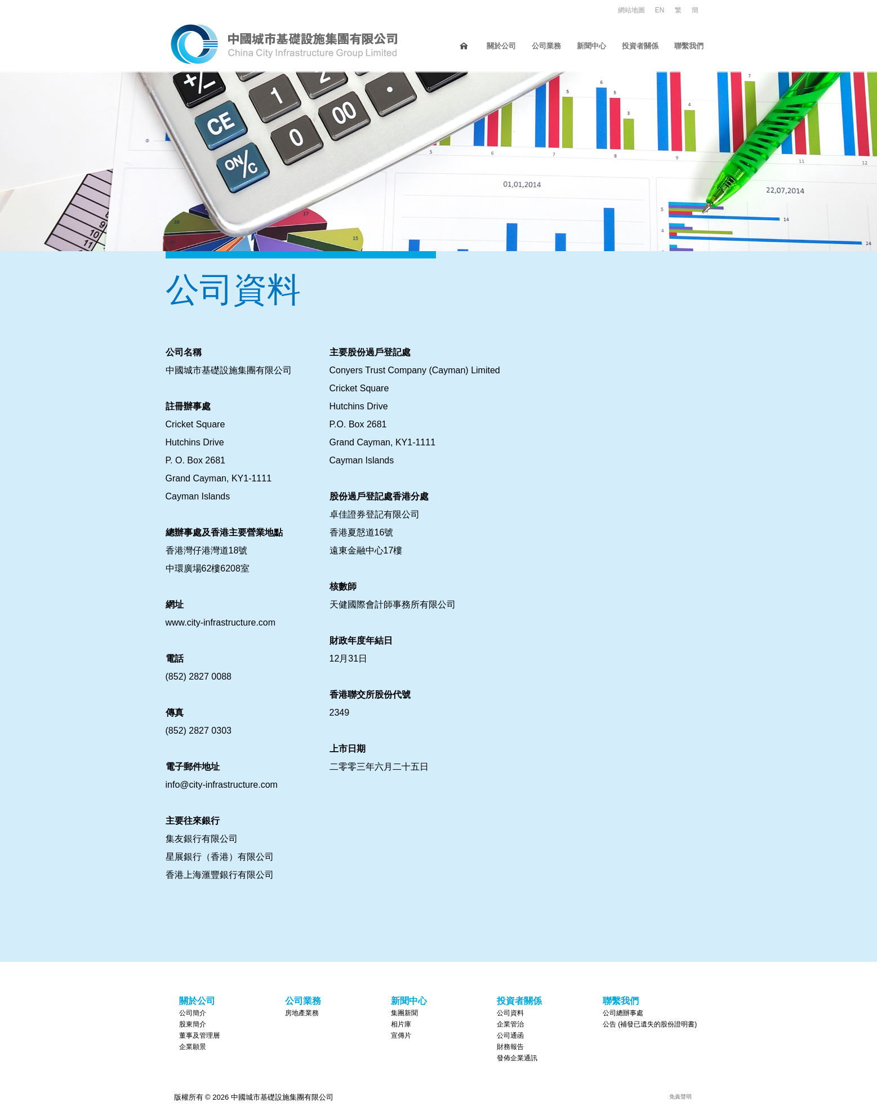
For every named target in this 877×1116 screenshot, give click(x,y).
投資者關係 (640, 46)
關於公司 (501, 46)
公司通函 (510, 1035)
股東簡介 (192, 1024)
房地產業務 (302, 1013)
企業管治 (510, 1024)
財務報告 (510, 1047)
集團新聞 (404, 1013)
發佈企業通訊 (517, 1058)
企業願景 (192, 1047)
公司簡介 (192, 1013)
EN (660, 10)
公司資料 (510, 1013)
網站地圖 (631, 10)
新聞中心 (591, 46)
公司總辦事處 (623, 1013)
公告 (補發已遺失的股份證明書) (650, 1024)
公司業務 (546, 46)
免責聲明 (680, 1096)
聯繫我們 (689, 46)
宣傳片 (401, 1035)
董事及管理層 (199, 1035)
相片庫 (401, 1024)
